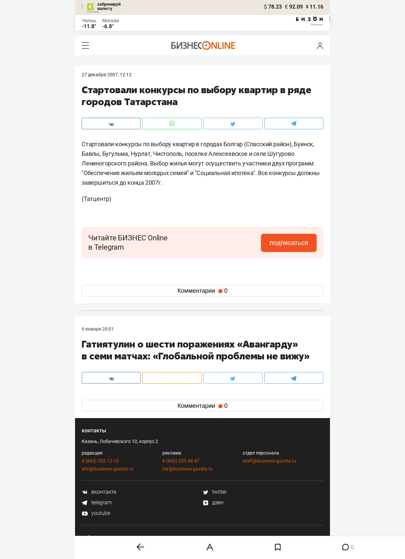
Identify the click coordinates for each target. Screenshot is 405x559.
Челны (89, 20)
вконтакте (99, 492)
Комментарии (202, 290)
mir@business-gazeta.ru (187, 468)
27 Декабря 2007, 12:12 (106, 74)
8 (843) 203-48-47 (181, 461)
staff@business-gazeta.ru (269, 461)
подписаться (289, 242)
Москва (110, 20)
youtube (96, 513)
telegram (97, 502)
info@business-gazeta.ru (107, 468)
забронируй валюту (109, 6)
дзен (212, 502)
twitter (214, 492)
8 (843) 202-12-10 (100, 461)
